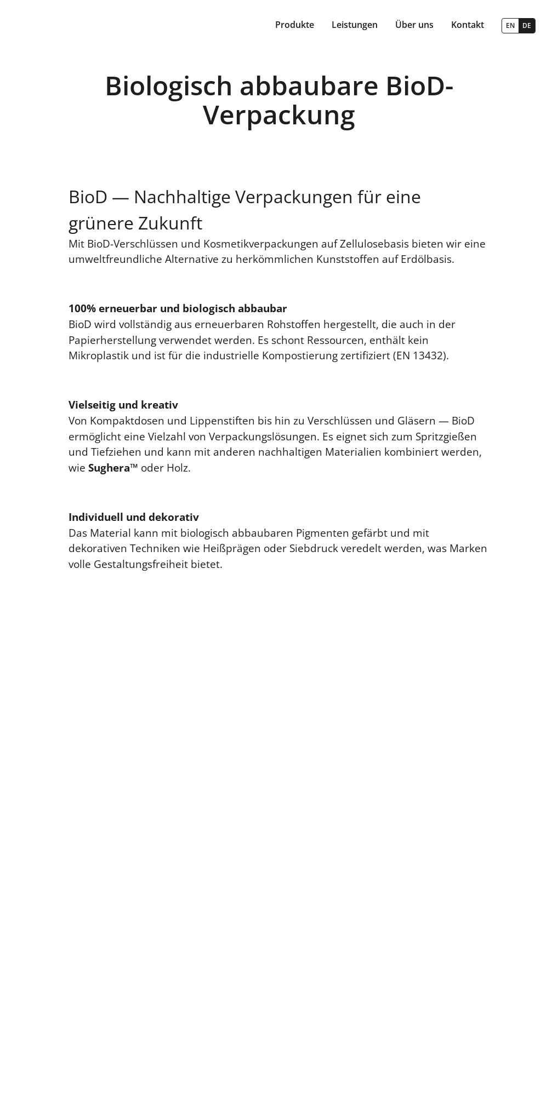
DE (526, 25)
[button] (294, 25)
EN (510, 25)
